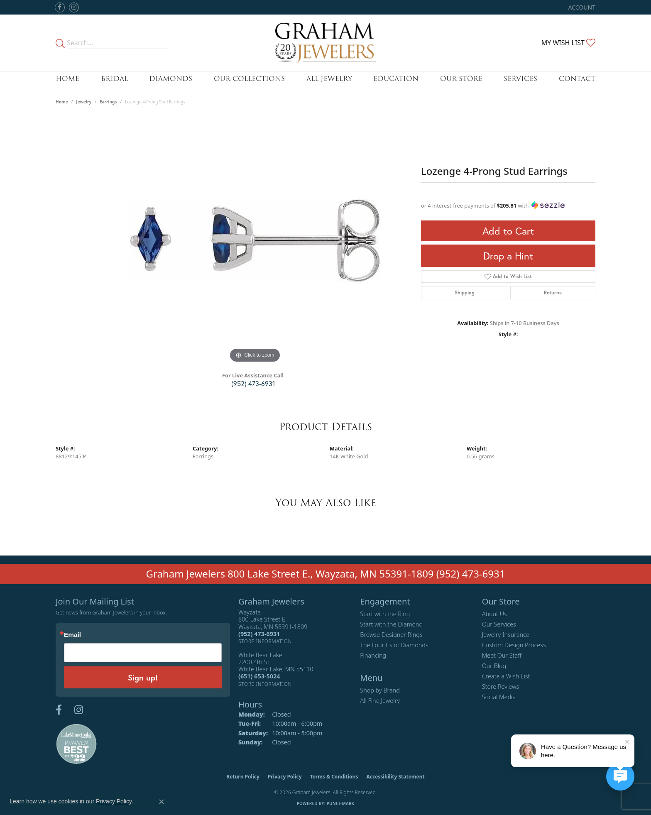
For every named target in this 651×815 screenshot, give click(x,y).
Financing (373, 655)
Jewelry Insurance (505, 635)
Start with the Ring (385, 614)
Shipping (465, 292)
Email (72, 634)
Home (67, 78)
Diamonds (170, 78)
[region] (254, 240)
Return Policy (242, 776)
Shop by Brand (379, 690)
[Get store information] (265, 641)
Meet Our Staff (501, 655)
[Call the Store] (259, 634)
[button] (581, 7)
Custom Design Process (514, 645)
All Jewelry (329, 78)
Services (520, 78)
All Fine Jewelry (380, 701)
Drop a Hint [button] (508, 255)
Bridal (114, 78)
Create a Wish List (506, 676)
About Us (494, 614)
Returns (553, 292)
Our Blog (494, 666)
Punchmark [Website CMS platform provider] (341, 803)
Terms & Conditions (334, 776)
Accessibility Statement (395, 776)
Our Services (499, 624)
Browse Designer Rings (391, 635)
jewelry (83, 102)
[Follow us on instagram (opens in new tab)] (74, 7)
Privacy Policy (285, 776)
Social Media (499, 697)
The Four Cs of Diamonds (394, 645)
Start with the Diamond (391, 624)
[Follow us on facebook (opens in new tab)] (60, 7)
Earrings (108, 102)
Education (395, 78)
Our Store (461, 78)
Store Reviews (500, 686)
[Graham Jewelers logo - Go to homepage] (325, 43)
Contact (577, 78)
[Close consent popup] (161, 801)
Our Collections (249, 78)
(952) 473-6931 (253, 383)
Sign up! (143, 677)
